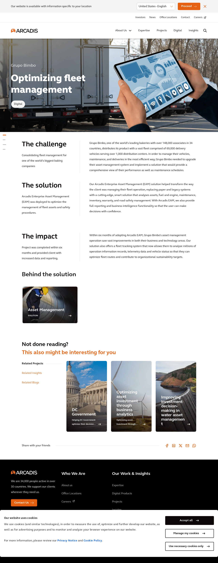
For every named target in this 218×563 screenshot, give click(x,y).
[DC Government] (86, 396)
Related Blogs (30, 382)
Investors (140, 17)
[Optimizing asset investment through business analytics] (131, 396)
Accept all (186, 526)
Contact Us (21, 502)
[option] (50, 305)
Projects (162, 30)
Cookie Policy (93, 547)
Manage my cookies (186, 539)
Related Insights (32, 373)
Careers (198, 17)
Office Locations (168, 17)
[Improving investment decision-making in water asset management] (176, 396)
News (152, 17)
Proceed (186, 6)
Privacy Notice (67, 547)
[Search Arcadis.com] (205, 31)
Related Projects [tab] (32, 363)
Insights (193, 30)
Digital (178, 30)
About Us (121, 30)
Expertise (144, 30)
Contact (185, 17)
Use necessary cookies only (186, 552)
